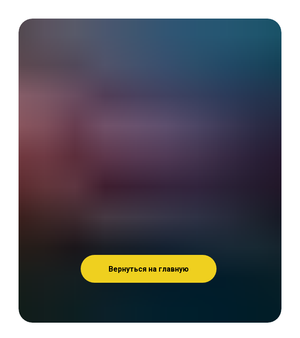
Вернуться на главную (149, 269)
